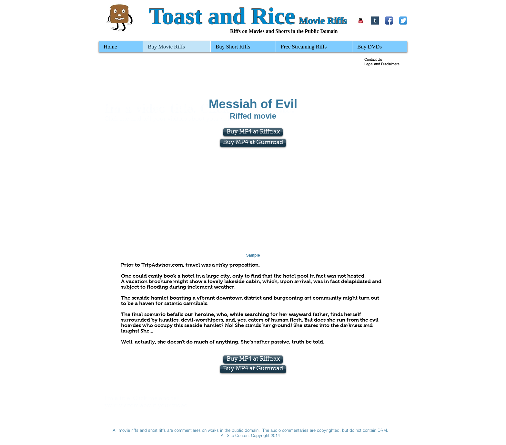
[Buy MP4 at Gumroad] (253, 143)
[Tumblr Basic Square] (375, 20)
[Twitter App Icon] (403, 20)
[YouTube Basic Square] (361, 20)
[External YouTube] (253, 204)
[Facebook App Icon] (389, 20)
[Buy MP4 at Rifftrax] (253, 359)
